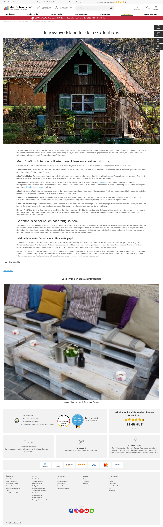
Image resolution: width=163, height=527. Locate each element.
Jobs (7, 490)
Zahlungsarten (61, 479)
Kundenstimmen (88, 486)
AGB (110, 488)
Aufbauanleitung (37, 495)
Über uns (111, 479)
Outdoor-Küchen (33, 14)
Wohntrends (23, 22)
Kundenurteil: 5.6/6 (105, 2)
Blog (15, 22)
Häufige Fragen (36, 486)
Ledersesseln (104, 182)
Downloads (35, 493)
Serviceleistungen (81, 14)
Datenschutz (61, 483)
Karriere (111, 481)
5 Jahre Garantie (62, 481)
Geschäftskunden (114, 486)
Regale (29, 187)
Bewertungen (105, 14)
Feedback (86, 481)
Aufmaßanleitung (37, 497)
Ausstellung (112, 483)
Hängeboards (41, 187)
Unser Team (9, 479)
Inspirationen (126, 14)
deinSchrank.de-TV (12, 493)
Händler (85, 483)
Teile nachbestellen (37, 481)
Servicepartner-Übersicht (39, 500)
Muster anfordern (37, 483)
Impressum (112, 490)
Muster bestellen (57, 14)
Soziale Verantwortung (13, 488)
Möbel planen (10, 14)
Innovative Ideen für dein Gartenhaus (42, 22)
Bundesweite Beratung (75, 1)
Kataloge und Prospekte (39, 490)
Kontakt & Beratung (150, 14)
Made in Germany (11, 481)
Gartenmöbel (8, 270)
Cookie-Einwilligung (63, 488)
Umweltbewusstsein (12, 483)
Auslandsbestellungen (38, 488)
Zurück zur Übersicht (12, 262)
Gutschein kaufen (37, 479)
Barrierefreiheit (61, 486)
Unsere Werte (10, 486)
